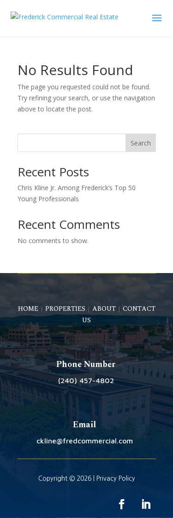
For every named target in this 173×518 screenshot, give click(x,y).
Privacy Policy (115, 478)
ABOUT (104, 309)
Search (141, 143)
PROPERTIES (65, 309)
